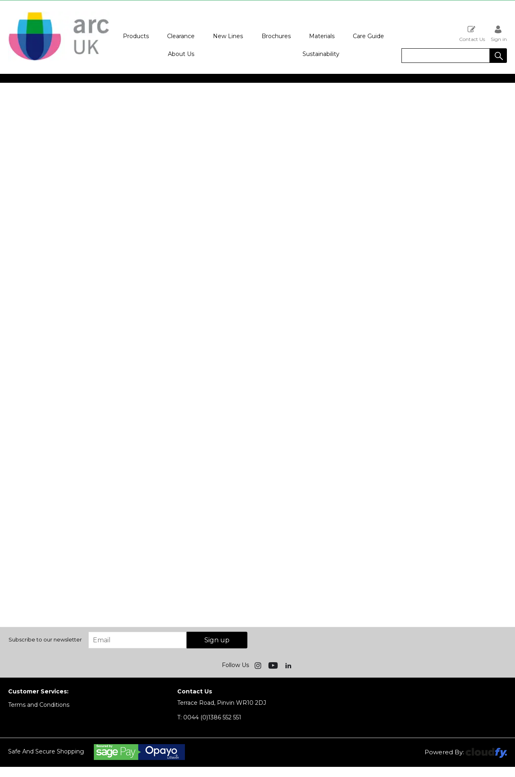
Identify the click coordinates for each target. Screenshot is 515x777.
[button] (498, 55)
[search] (445, 55)
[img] (259, 665)
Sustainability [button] (321, 54)
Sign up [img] (217, 640)
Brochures (276, 36)
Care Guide (368, 36)
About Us (181, 54)
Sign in (499, 33)
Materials (322, 36)
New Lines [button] (228, 36)
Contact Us (472, 33)
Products (136, 36)
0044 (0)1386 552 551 (209, 717)
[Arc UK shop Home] (58, 60)
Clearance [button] (181, 36)
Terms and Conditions (38, 704)
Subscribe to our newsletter (45, 639)
